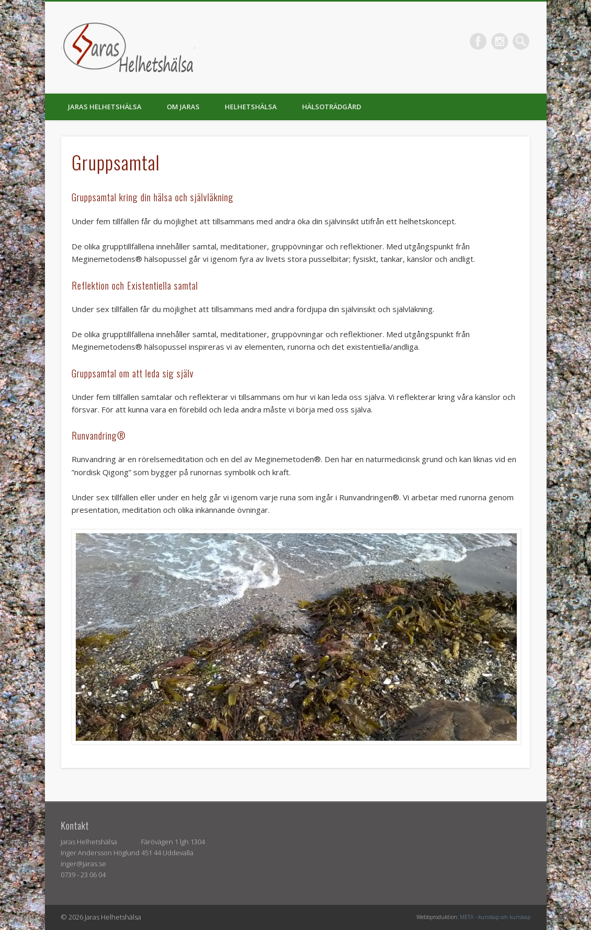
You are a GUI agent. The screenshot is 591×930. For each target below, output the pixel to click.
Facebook (478, 41)
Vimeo (499, 41)
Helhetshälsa (251, 106)
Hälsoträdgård (331, 106)
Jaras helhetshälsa (105, 106)
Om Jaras (183, 106)
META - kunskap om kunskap (495, 917)
